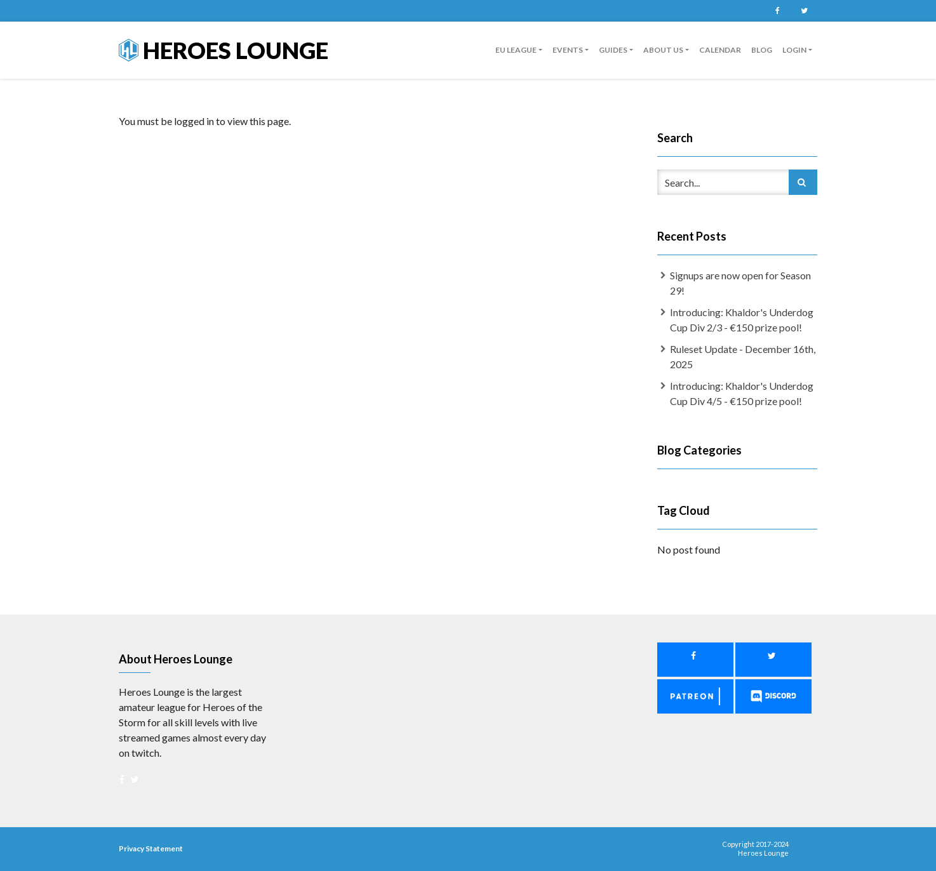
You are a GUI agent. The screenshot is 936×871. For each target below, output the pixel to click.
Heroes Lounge (223, 50)
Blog (761, 50)
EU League (516, 50)
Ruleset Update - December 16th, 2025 (742, 356)
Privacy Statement (151, 848)
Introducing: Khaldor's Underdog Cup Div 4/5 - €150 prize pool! (741, 393)
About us (663, 50)
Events (567, 50)
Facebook (777, 11)
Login (794, 50)
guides (613, 50)
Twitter (804, 11)
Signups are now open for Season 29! (740, 282)
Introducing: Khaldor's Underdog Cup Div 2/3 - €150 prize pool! (741, 319)
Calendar (720, 50)
